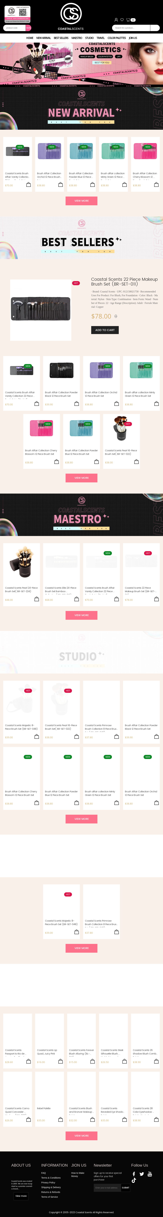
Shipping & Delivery (51, 1187)
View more (21, 1196)
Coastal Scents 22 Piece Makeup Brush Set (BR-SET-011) (124, 281)
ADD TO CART (105, 330)
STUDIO (89, 38)
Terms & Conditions (50, 1177)
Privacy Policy (48, 1182)
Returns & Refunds (50, 1192)
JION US (78, 1165)
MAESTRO (76, 38)
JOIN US (133, 38)
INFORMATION (54, 1165)
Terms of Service (49, 1197)
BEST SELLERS (61, 38)
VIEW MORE (81, 201)
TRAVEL (100, 38)
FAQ (43, 1173)
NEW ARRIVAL (43, 38)
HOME (29, 38)
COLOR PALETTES (117, 38)
